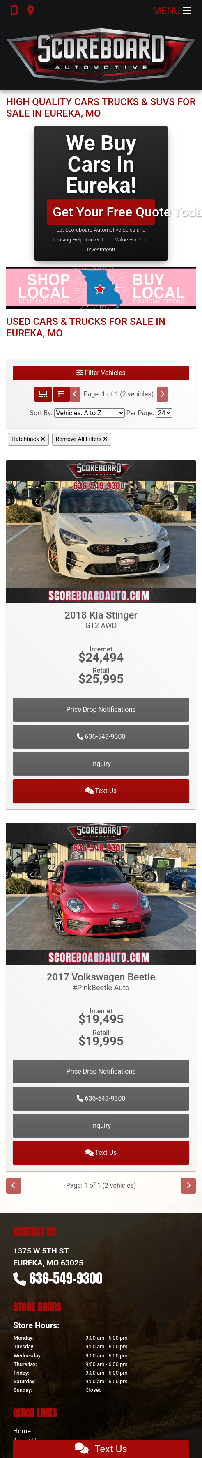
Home (22, 1431)
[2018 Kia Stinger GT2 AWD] (101, 531)
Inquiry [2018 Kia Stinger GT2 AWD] (101, 764)
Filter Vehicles (101, 373)
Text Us (101, 791)
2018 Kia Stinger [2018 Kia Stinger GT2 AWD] (101, 619)
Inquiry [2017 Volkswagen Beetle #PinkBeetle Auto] (101, 1125)
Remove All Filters (82, 439)
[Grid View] (43, 394)
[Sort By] (89, 413)
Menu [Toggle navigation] (172, 10)
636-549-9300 (101, 736)
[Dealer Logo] (101, 55)
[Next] (162, 394)
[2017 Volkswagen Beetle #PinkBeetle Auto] (101, 893)
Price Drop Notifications (100, 709)
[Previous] (75, 394)
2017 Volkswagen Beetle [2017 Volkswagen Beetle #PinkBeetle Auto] (101, 981)
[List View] (61, 394)
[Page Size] (164, 413)
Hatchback (28, 439)
